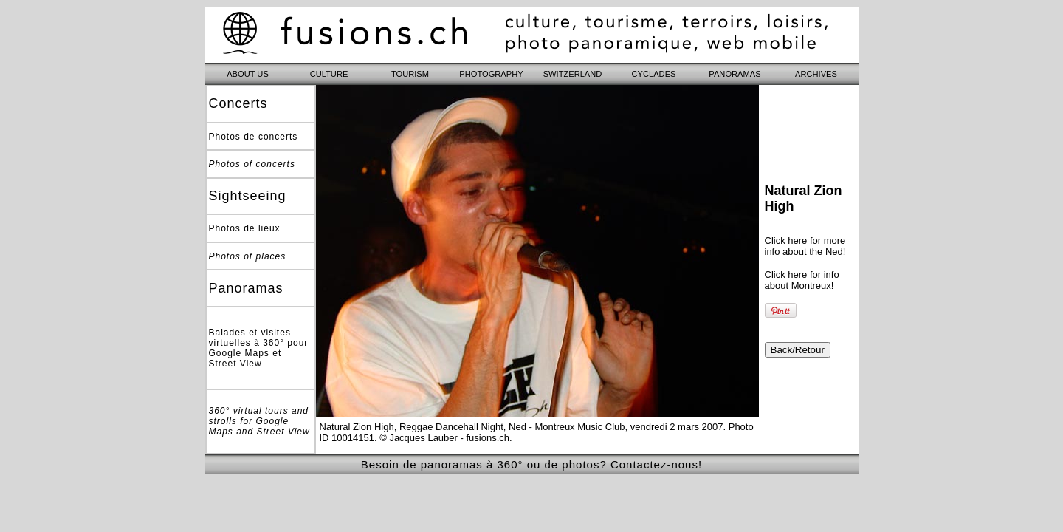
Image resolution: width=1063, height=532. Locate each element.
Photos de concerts (253, 137)
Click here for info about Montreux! (802, 280)
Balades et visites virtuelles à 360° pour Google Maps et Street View (259, 348)
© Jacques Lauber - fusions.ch (444, 437)
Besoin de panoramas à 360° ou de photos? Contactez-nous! (531, 464)
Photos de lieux (245, 228)
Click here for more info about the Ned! (805, 246)
